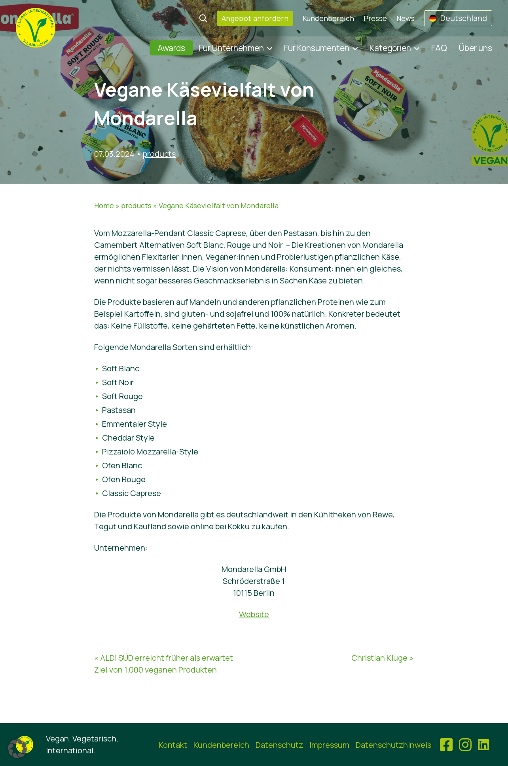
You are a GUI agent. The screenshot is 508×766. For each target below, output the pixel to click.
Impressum (329, 744)
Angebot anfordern (255, 18)
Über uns (475, 47)
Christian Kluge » (382, 657)
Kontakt (173, 744)
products (159, 153)
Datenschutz (279, 744)
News (405, 18)
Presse (375, 18)
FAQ (439, 47)
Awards (171, 47)
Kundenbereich (328, 18)
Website (254, 614)
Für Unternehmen (231, 47)
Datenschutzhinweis (393, 744)
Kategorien (390, 47)
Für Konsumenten (316, 47)
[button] (17, 748)
